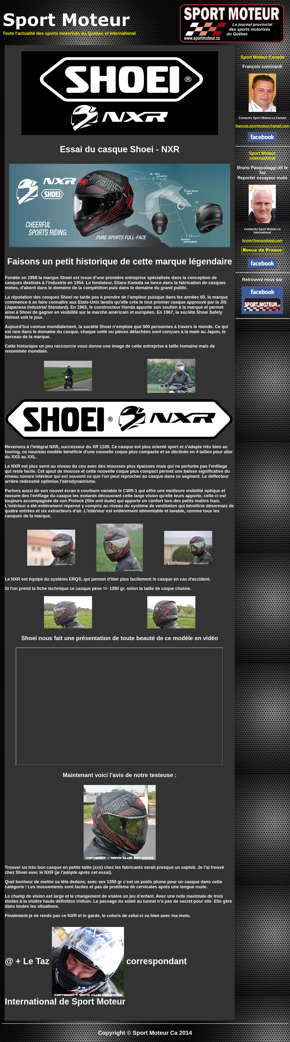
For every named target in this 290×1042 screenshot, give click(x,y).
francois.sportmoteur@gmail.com (262, 126)
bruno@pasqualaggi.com (262, 240)
